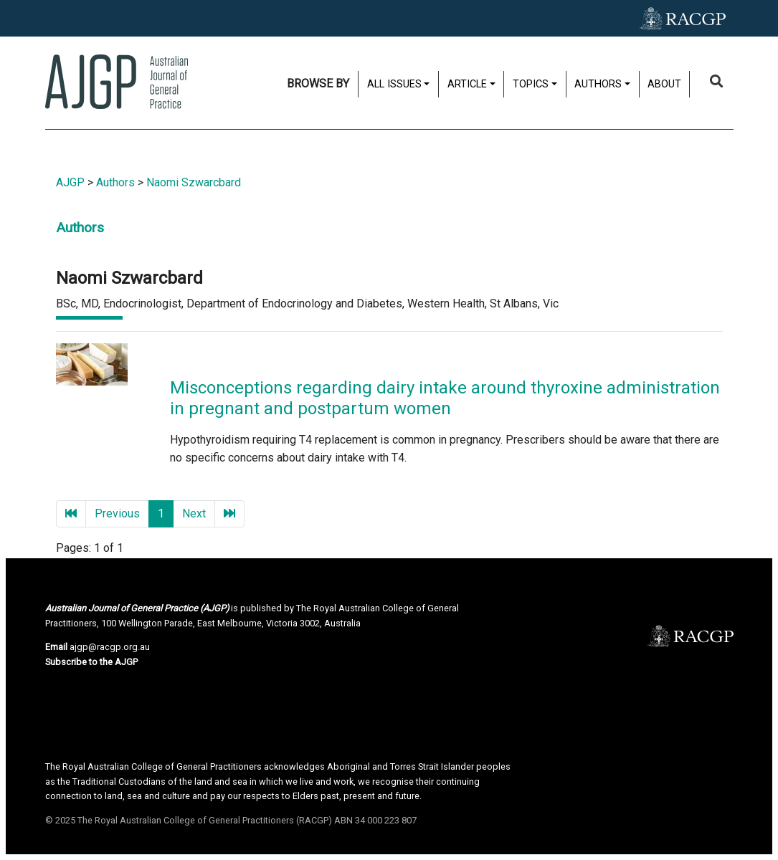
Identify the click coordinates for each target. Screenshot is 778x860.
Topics (531, 84)
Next (194, 513)
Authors (598, 84)
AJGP (70, 182)
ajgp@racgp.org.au (110, 646)
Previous (117, 513)
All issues (394, 84)
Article (467, 84)
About (664, 84)
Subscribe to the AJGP (91, 661)
